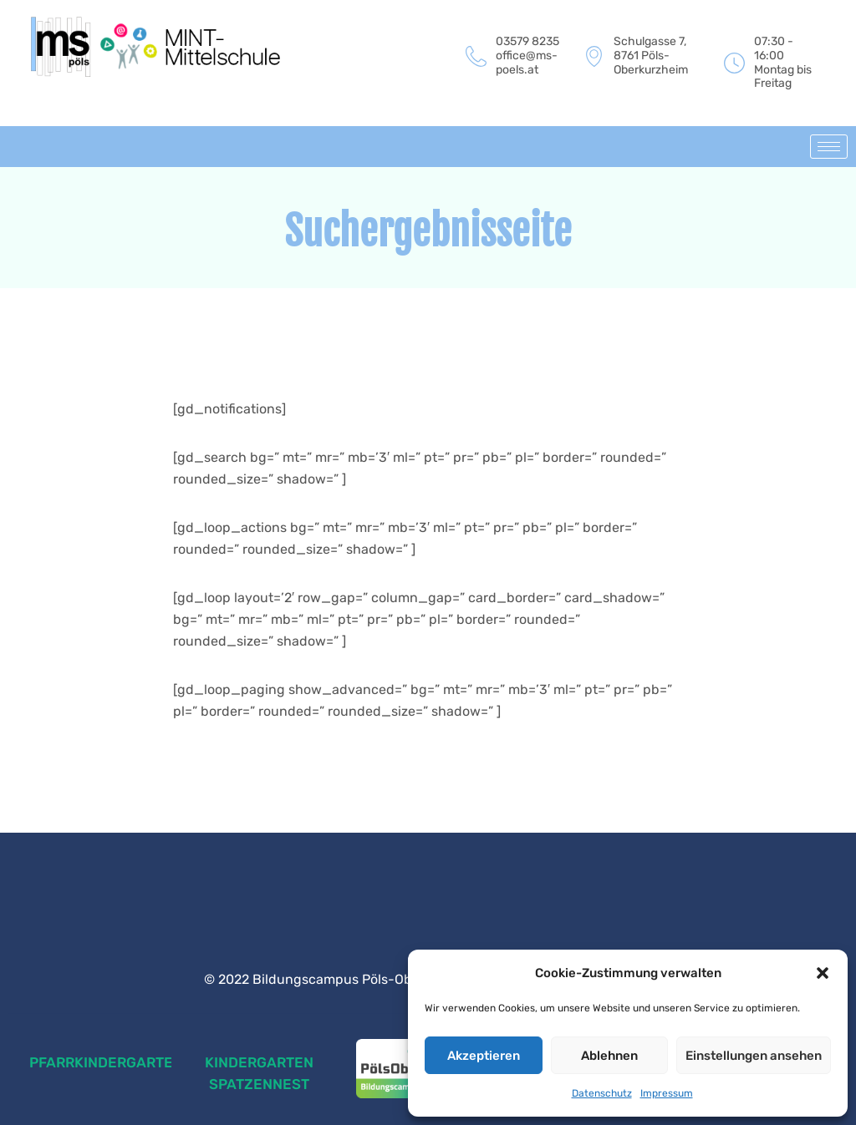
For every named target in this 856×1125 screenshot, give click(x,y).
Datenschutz (602, 1093)
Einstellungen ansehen (753, 1055)
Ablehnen (609, 1055)
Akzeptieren (483, 1055)
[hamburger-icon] (829, 146)
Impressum (666, 1093)
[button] (822, 973)
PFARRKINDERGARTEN (106, 1062)
